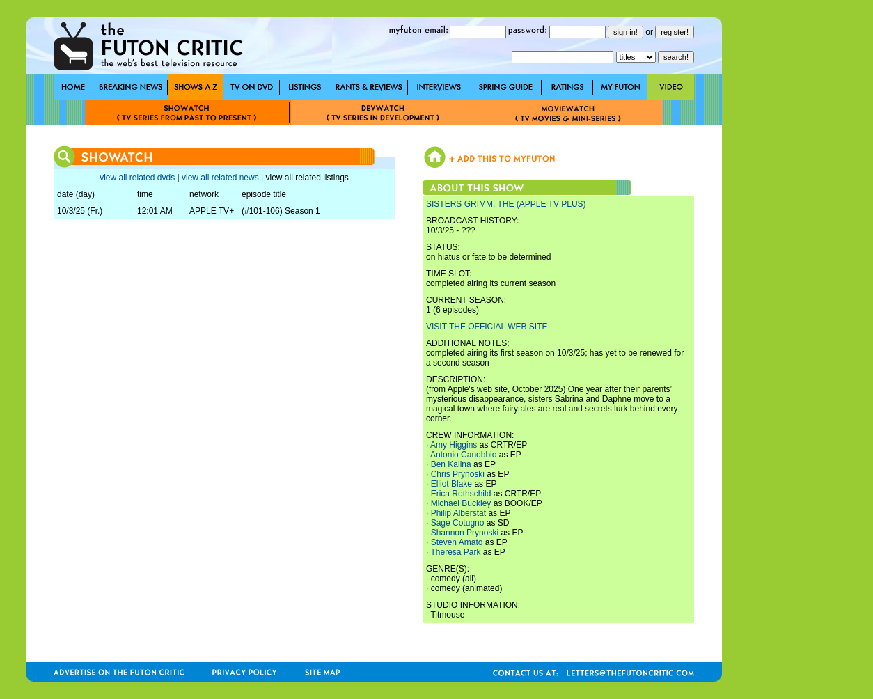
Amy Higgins (453, 445)
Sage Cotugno (458, 523)
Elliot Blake (451, 484)
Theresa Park (455, 552)
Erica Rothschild (461, 493)
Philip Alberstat (458, 513)
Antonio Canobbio (463, 455)
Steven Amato (457, 542)
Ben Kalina (451, 464)
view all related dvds (137, 177)
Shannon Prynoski (464, 532)
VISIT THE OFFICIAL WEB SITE (486, 326)
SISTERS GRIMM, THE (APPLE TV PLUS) (506, 204)
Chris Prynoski (458, 474)
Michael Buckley (461, 503)
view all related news (220, 177)
